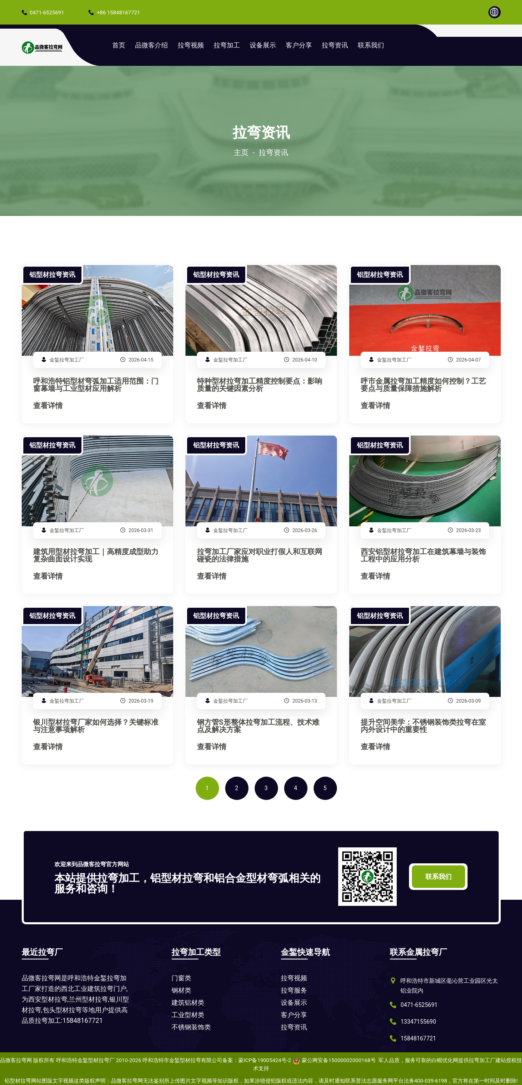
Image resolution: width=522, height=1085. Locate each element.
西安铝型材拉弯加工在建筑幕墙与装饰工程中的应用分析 (423, 555)
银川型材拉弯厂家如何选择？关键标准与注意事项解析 (95, 726)
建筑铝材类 (188, 1002)
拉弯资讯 (335, 45)
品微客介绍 (151, 45)
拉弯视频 (191, 45)
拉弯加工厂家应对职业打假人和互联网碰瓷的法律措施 (259, 555)
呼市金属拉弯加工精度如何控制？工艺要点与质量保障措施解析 (423, 385)
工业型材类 (188, 1015)
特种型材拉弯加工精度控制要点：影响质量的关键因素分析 (259, 385)
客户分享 (299, 45)
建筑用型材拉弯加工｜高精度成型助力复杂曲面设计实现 (95, 555)
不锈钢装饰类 (191, 1027)
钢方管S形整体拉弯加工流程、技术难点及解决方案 (258, 726)
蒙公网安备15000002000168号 (338, 1060)
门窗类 (181, 978)
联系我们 (371, 45)
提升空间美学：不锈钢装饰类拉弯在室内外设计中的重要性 (423, 726)
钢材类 (181, 990)
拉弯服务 (294, 990)
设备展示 (263, 45)
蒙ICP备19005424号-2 (264, 1060)
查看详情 (48, 406)
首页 (118, 45)
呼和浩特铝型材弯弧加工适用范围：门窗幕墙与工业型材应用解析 (95, 385)
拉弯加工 (227, 45)
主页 (241, 152)
